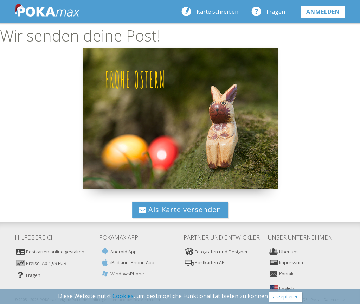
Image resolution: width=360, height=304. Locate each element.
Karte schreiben (217, 11)
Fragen (275, 11)
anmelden (323, 11)
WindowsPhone (127, 274)
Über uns (289, 251)
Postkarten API (210, 262)
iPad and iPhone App (132, 262)
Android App (123, 251)
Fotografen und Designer (221, 251)
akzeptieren (286, 296)
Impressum (291, 262)
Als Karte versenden (180, 209)
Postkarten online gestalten (55, 251)
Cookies (123, 296)
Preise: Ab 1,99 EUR (46, 263)
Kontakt (287, 274)
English (286, 288)
